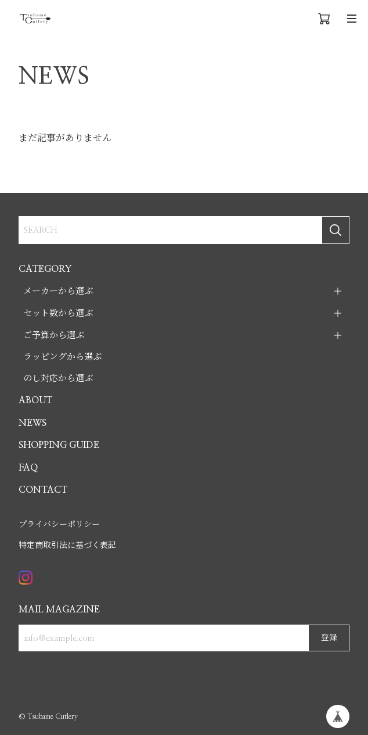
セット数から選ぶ (58, 313)
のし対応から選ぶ (58, 378)
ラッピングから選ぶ (62, 357)
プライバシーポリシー (59, 525)
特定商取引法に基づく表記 (67, 546)
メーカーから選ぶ (58, 291)
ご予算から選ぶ (53, 335)
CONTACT (43, 489)
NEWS (32, 423)
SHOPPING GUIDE (59, 445)
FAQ (28, 467)
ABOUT (35, 400)
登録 (329, 638)
